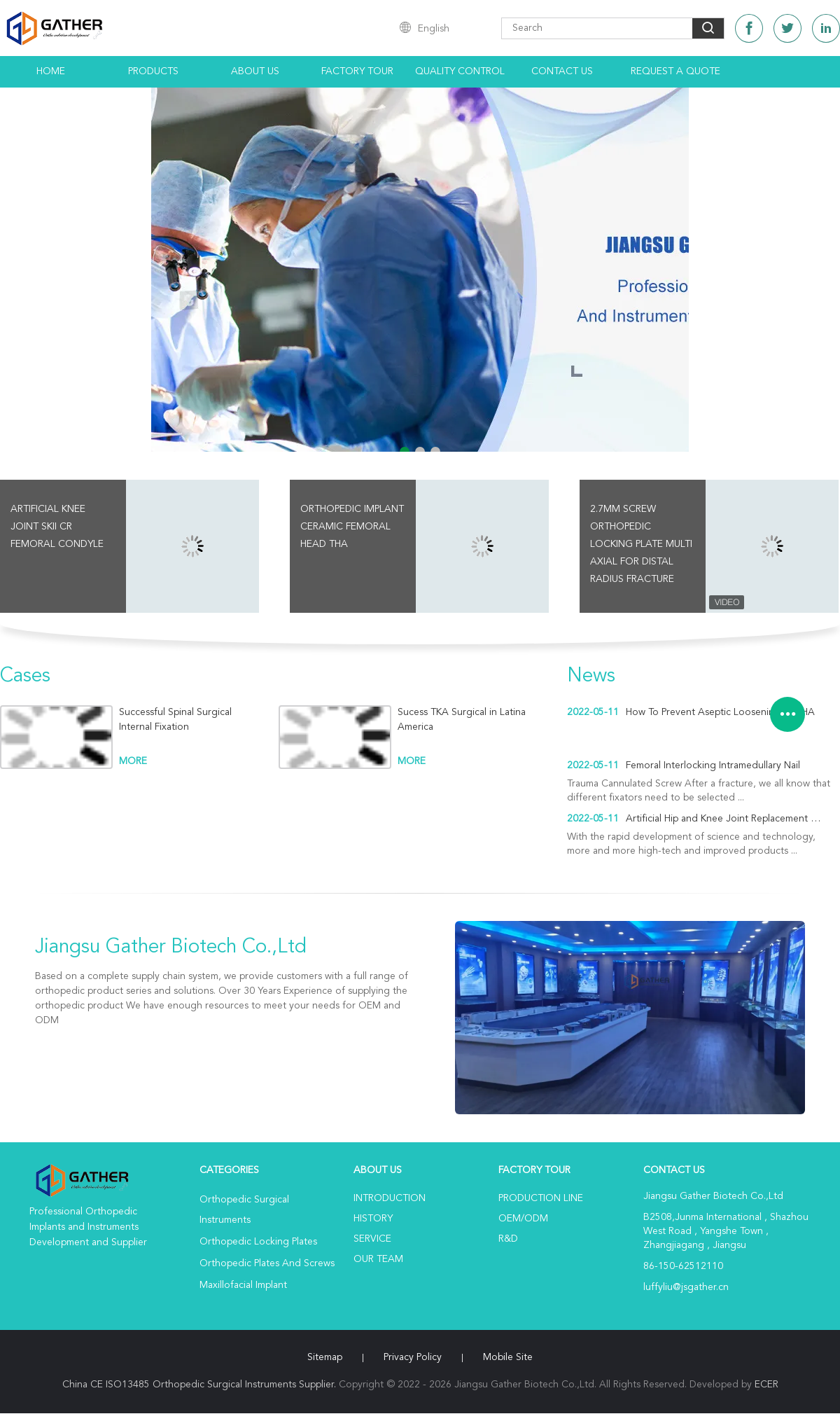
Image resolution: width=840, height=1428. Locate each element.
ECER (766, 1384)
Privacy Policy (413, 1357)
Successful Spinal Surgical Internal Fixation (175, 719)
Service (372, 1239)
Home (50, 71)
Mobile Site (508, 1357)
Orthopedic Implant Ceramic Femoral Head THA (352, 526)
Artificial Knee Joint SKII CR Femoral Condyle (57, 526)
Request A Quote (675, 71)
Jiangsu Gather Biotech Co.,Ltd (171, 947)
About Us (255, 71)
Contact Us (562, 71)
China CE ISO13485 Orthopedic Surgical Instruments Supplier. (200, 1384)
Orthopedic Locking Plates (258, 1242)
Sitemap (324, 1357)
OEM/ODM (523, 1218)
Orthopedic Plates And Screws (267, 1263)
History (373, 1218)
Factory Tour (357, 71)
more (133, 761)
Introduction (390, 1198)
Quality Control (460, 71)
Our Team (378, 1259)
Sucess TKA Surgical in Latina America (462, 719)
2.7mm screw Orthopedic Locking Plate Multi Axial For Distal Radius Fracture (641, 544)
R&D (508, 1239)
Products (153, 71)
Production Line (540, 1198)
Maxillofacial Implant (243, 1285)
